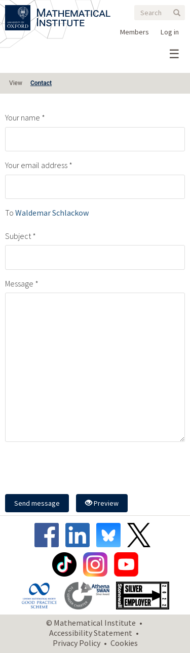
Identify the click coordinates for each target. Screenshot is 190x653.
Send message (37, 503)
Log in (170, 31)
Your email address (36, 165)
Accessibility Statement (90, 633)
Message (19, 283)
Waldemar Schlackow (52, 213)
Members (134, 31)
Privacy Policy (76, 643)
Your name (22, 117)
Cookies (124, 643)
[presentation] (82, 469)
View (15, 83)
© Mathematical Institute (91, 623)
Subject (18, 236)
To (9, 213)
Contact (41, 83)
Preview (102, 503)
